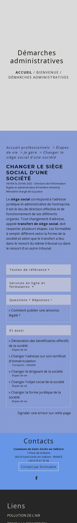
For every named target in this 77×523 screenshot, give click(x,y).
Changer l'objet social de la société (37, 382)
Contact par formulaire (38, 467)
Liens (16, 506)
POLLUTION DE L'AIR (23, 515)
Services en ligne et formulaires (27, 285)
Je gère (31, 152)
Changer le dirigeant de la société (37, 371)
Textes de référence (28, 270)
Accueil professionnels (28, 147)
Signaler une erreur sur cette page (44, 413)
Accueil (24, 72)
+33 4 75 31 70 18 (38, 460)
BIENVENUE (47, 72)
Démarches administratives (38, 77)
